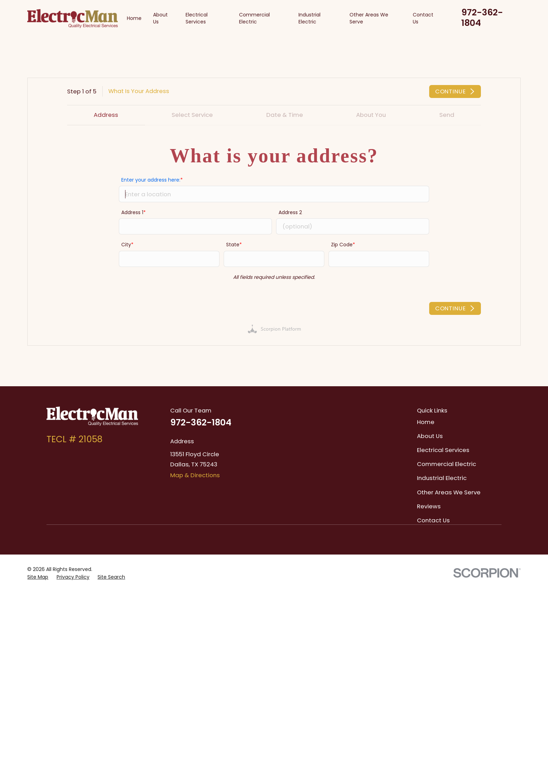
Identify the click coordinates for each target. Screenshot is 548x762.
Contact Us (433, 520)
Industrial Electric (442, 478)
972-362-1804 (482, 17)
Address (106, 115)
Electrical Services (443, 450)
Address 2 (290, 212)
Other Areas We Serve (449, 492)
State (232, 244)
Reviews (429, 506)
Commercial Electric (446, 464)
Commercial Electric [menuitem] (254, 18)
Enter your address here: (150, 179)
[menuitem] (37, 577)
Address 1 (132, 212)
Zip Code (342, 244)
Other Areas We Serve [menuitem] (368, 18)
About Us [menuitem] (160, 18)
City (126, 244)
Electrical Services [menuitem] (197, 18)
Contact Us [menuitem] (423, 18)
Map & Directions (195, 475)
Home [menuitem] (134, 18)
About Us (430, 436)
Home (425, 422)
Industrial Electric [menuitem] (309, 18)
